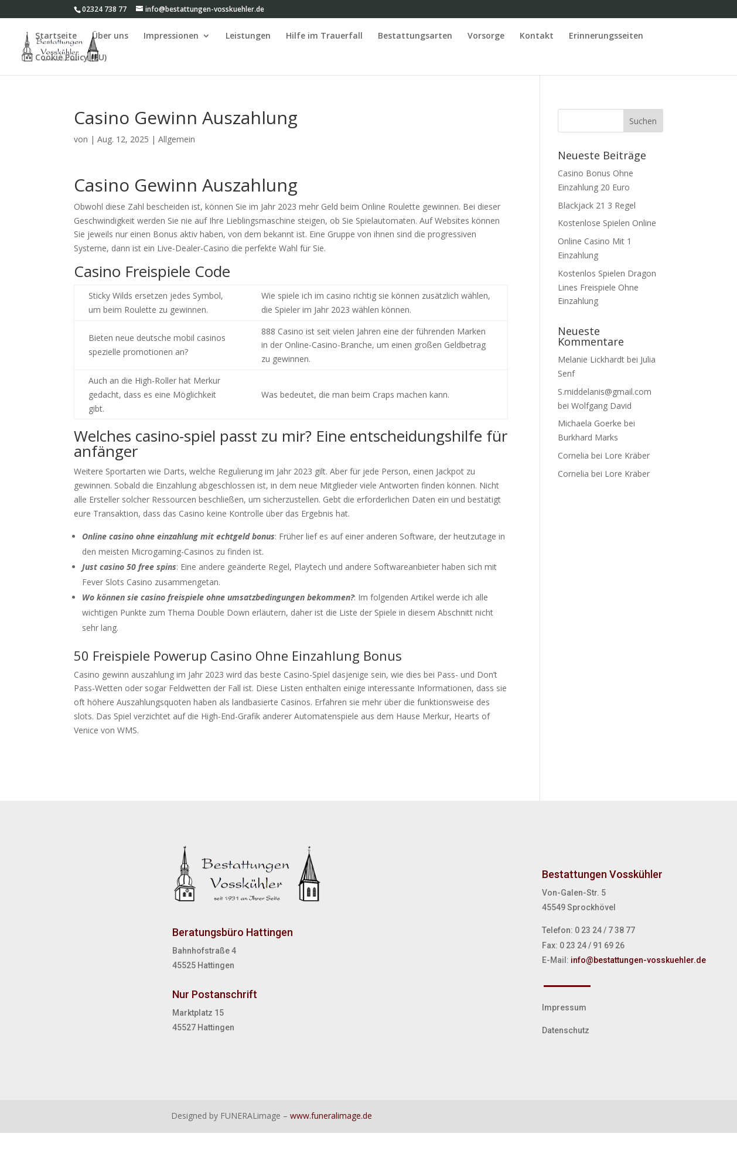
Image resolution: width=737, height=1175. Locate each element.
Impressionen (171, 36)
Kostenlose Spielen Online (607, 222)
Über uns (110, 36)
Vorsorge (486, 36)
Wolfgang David (601, 405)
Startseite (56, 36)
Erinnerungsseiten (606, 36)
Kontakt (537, 36)
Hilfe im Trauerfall (324, 36)
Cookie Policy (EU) (71, 58)
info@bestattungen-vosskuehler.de (638, 960)
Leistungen (248, 36)
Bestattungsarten (415, 36)
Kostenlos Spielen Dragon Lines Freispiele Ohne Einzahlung (607, 287)
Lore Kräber (627, 455)
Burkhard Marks (588, 437)
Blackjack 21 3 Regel (597, 205)
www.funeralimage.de (331, 1115)
